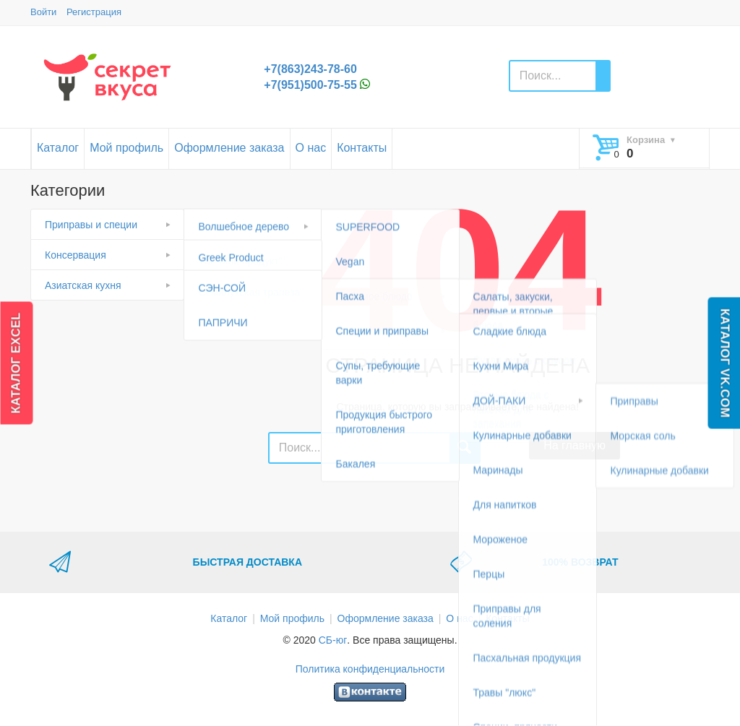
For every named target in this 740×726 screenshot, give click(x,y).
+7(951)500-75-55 (310, 85)
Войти (43, 12)
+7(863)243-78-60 (310, 69)
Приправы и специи (91, 224)
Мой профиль (126, 148)
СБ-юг (333, 640)
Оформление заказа (229, 148)
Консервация (75, 255)
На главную (574, 445)
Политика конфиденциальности (370, 669)
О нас (311, 148)
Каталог (58, 148)
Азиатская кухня (83, 285)
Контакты (362, 148)
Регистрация (93, 12)
